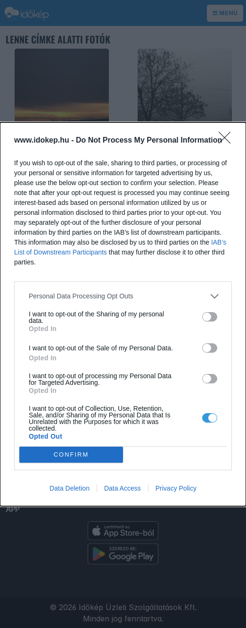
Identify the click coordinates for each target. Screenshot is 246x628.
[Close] (228, 141)
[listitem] (123, 296)
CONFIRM (71, 454)
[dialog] (123, 314)
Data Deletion (69, 488)
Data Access (122, 488)
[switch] (209, 317)
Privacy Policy (176, 488)
